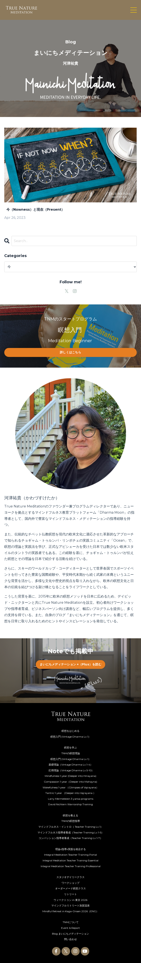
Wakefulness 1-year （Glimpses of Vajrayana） (71, 787)
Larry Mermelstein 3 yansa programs (70, 798)
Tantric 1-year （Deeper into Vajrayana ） (70, 793)
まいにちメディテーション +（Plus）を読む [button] (70, 664)
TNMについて (71, 922)
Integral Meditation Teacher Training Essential (70, 860)
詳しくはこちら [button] (70, 352)
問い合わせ (70, 939)
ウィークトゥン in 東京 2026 (70, 900)
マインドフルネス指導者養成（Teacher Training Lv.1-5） (70, 832)
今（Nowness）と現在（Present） (34, 210)
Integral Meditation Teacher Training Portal (70, 854)
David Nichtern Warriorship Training (70, 804)
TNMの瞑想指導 (70, 821)
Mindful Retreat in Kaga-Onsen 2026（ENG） (70, 911)
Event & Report (70, 927)
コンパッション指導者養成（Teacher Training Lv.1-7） (70, 838)
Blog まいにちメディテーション (70, 933)
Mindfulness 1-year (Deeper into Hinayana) (70, 775)
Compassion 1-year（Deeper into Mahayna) (70, 781)
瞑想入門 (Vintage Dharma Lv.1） (70, 736)
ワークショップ (70, 882)
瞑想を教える (70, 815)
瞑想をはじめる (70, 730)
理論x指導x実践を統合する (70, 849)
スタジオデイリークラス (70, 877)
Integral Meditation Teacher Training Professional (71, 866)
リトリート (70, 894)
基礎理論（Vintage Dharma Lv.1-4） (71, 764)
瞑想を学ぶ (70, 747)
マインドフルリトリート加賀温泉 (70, 905)
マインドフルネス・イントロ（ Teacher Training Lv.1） (70, 826)
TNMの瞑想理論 (70, 753)
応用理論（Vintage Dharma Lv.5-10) (70, 770)
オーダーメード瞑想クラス (70, 888)
